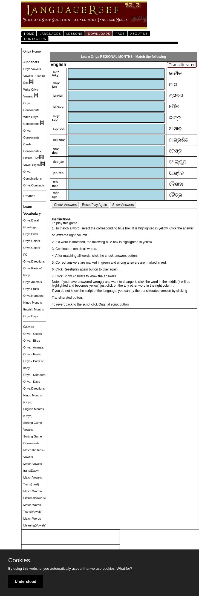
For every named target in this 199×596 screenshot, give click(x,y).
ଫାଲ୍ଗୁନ (177, 162)
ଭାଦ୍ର (175, 117)
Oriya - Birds (31, 340)
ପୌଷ (174, 106)
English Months (33, 309)
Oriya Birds (30, 234)
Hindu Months (32, 302)
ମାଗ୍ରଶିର (179, 140)
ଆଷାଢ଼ (175, 128)
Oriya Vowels (32, 69)
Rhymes (29, 196)
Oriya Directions (34, 261)
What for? (124, 568)
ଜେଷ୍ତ (175, 151)
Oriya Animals (32, 282)
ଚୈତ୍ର (175, 195)
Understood (25, 581)
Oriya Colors (31, 241)
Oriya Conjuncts (34, 185)
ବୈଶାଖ (176, 184)
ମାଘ (173, 84)
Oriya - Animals (33, 347)
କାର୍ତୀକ (175, 73)
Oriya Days (30, 316)
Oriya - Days (31, 381)
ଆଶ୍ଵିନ (176, 173)
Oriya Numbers (33, 295)
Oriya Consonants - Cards (32, 137)
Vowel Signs (31, 164)
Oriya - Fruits (32, 354)
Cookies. (20, 560)
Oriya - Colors (32, 333)
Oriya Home (32, 51)
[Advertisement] (70, 537)
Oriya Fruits (31, 288)
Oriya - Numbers (34, 374)
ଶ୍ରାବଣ (176, 95)
